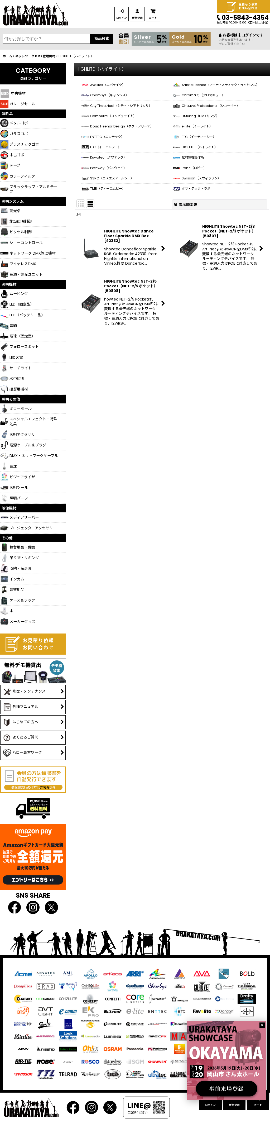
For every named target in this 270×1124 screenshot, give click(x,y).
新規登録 (145, 18)
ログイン (124, 18)
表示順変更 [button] (185, 237)
